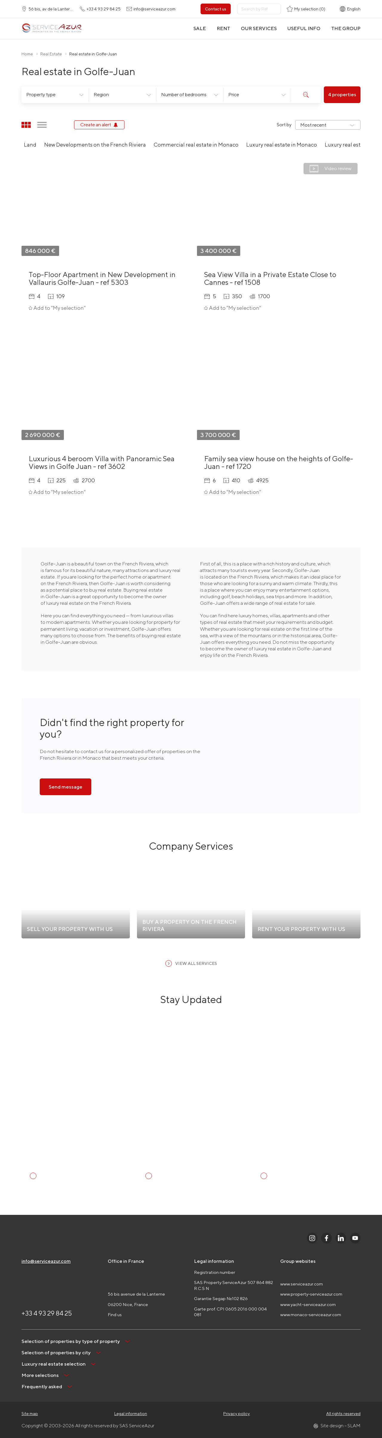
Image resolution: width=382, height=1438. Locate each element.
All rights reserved (343, 1413)
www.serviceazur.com (301, 1283)
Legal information (130, 1413)
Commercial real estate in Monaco (196, 145)
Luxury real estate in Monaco (281, 145)
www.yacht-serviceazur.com (308, 1304)
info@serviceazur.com (46, 1261)
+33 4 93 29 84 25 (46, 1313)
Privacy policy (236, 1413)
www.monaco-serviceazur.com (310, 1314)
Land (30, 145)
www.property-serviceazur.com (311, 1293)
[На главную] (52, 28)
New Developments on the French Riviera (95, 145)
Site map (29, 1413)
